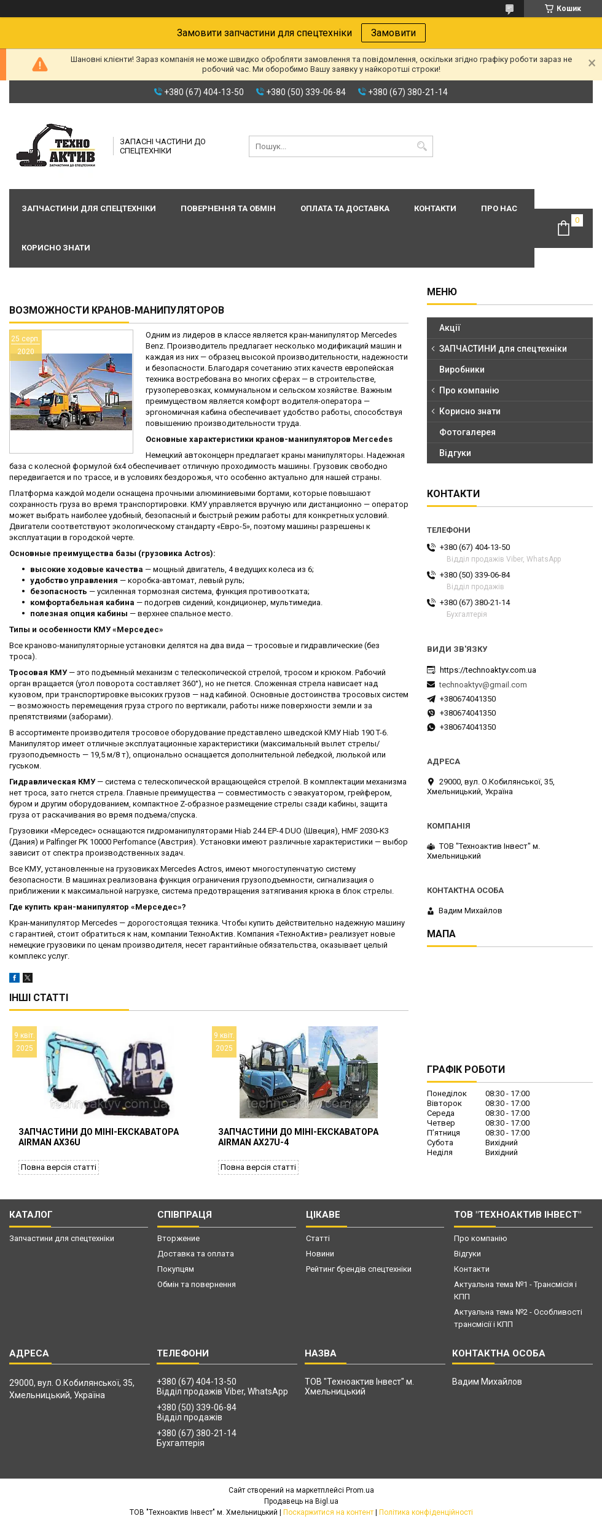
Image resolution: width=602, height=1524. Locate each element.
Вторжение (178, 1238)
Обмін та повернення (196, 1284)
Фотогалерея (467, 432)
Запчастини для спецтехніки (89, 208)
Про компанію (469, 390)
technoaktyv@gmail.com (483, 684)
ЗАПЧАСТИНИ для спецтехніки (503, 349)
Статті (318, 1238)
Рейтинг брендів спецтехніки (359, 1269)
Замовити (393, 33)
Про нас (499, 208)
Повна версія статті (58, 1167)
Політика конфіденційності (426, 1512)
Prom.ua (360, 1490)
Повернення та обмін (228, 208)
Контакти (435, 208)
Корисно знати (56, 247)
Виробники (462, 369)
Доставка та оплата (195, 1253)
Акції (450, 328)
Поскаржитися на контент (328, 1512)
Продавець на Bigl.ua (301, 1501)
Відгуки (455, 453)
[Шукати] (422, 146)
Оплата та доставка (344, 208)
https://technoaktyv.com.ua (488, 670)
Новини (320, 1253)
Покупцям (175, 1269)
